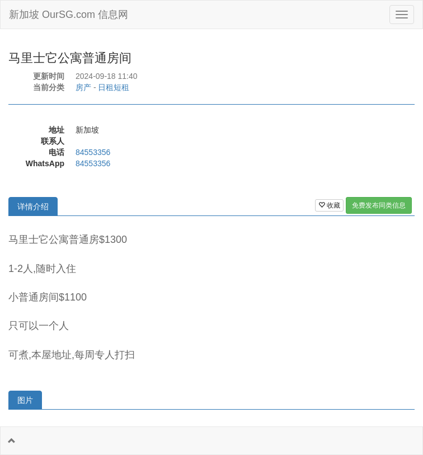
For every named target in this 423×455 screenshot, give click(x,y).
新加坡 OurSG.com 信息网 (68, 14)
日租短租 (113, 87)
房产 (83, 87)
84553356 (93, 152)
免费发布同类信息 (379, 205)
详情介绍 (33, 206)
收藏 (329, 205)
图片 (25, 400)
